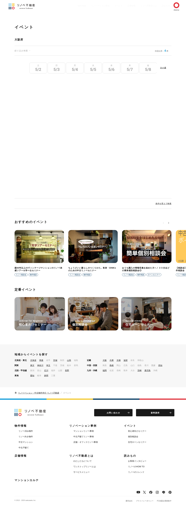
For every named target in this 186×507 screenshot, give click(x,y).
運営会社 (129, 501)
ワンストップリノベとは (84, 467)
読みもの (162, 6)
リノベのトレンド (136, 472)
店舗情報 (124, 6)
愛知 (32, 375)
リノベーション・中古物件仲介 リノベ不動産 (38, 393)
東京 (32, 365)
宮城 (55, 360)
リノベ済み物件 (26, 431)
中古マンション (26, 442)
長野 (67, 370)
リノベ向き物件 (26, 437)
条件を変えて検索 (163, 203)
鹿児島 (147, 370)
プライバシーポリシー (144, 501)
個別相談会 (133, 437)
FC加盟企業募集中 (164, 501)
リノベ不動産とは (143, 6)
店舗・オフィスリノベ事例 (85, 442)
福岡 (105, 370)
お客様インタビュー (137, 461)
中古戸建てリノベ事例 (83, 437)
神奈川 (40, 365)
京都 (119, 360)
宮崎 (139, 370)
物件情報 (71, 6)
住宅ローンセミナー (137, 442)
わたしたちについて (82, 461)
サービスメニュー (81, 472)
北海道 (33, 360)
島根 (112, 365)
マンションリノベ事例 (83, 431)
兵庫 (112, 360)
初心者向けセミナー (137, 431)
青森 (41, 360)
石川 (46, 370)
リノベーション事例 (90, 6)
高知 (160, 365)
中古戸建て (24, 448)
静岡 (46, 375)
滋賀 (126, 360)
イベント (110, 6)
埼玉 (48, 365)
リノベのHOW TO (136, 467)
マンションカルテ (27, 480)
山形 (69, 360)
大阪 (105, 360)
